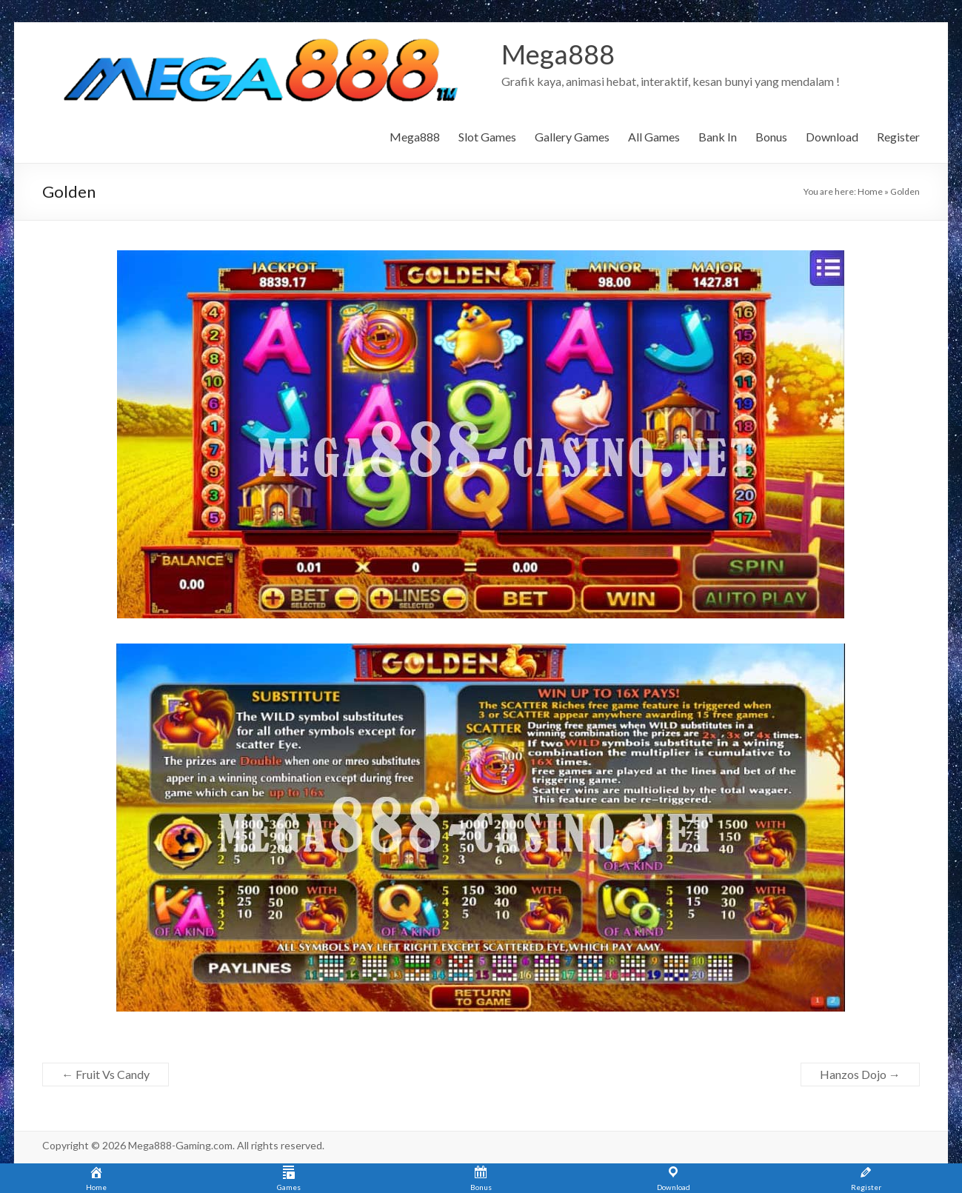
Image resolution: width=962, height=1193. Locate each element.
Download (832, 137)
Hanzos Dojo (860, 1074)
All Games (654, 137)
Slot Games (487, 137)
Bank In (717, 137)
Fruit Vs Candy (105, 1074)
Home (870, 191)
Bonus (771, 137)
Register (898, 137)
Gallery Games (572, 137)
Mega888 (558, 54)
